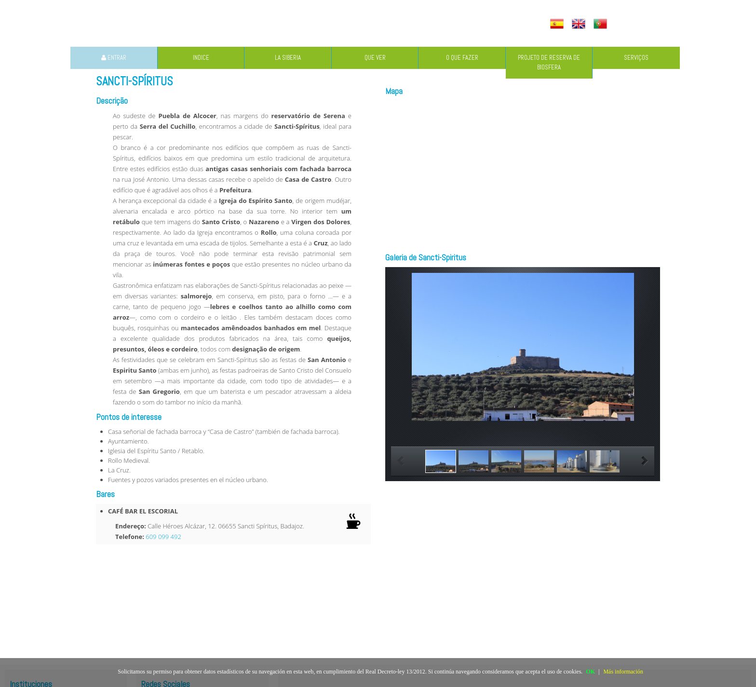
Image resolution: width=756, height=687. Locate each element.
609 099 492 (163, 536)
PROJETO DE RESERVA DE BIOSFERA (549, 62)
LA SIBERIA (288, 58)
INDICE (201, 58)
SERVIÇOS (636, 58)
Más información (623, 671)
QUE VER (375, 58)
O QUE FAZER (462, 58)
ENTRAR (113, 58)
